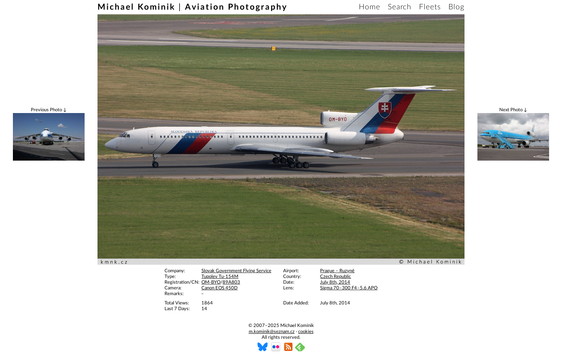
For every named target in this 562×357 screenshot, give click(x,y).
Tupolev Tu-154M (219, 276)
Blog (456, 7)
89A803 (231, 282)
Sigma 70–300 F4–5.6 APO (348, 288)
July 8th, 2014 (335, 282)
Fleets (430, 7)
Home (369, 7)
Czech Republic (335, 276)
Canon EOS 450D (219, 288)
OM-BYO (210, 282)
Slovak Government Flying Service (236, 271)
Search (399, 7)
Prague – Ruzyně (337, 271)
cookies (306, 331)
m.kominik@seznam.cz (272, 331)
